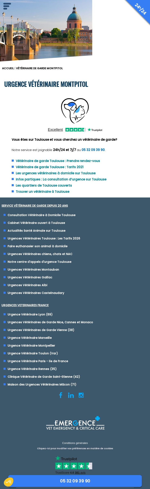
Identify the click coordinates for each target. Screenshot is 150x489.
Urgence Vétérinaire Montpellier (31, 346)
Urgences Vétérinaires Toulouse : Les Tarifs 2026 (44, 238)
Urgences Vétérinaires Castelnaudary (36, 293)
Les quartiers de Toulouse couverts (44, 185)
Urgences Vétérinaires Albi (27, 285)
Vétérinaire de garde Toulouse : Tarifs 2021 (49, 167)
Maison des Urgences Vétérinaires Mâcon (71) (42, 384)
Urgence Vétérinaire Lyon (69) (30, 314)
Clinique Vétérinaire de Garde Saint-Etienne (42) (44, 377)
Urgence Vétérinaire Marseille (30, 338)
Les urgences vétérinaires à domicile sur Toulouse (55, 173)
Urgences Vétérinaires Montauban (33, 270)
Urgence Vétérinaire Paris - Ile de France (38, 361)
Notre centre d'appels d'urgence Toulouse (39, 262)
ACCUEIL (8, 68)
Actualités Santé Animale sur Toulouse (36, 231)
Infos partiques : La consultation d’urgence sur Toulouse (61, 179)
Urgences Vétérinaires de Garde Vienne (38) (41, 330)
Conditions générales (75, 442)
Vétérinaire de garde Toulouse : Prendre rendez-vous (58, 161)
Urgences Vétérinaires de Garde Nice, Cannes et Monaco (50, 322)
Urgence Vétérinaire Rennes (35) (32, 369)
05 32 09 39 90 (93, 150)
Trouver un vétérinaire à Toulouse (42, 191)
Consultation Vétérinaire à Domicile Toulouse (41, 215)
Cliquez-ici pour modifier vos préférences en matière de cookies (75, 446)
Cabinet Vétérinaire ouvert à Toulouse (36, 223)
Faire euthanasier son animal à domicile (37, 246)
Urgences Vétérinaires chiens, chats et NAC (40, 254)
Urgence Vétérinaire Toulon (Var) (33, 353)
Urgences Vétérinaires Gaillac (30, 277)
